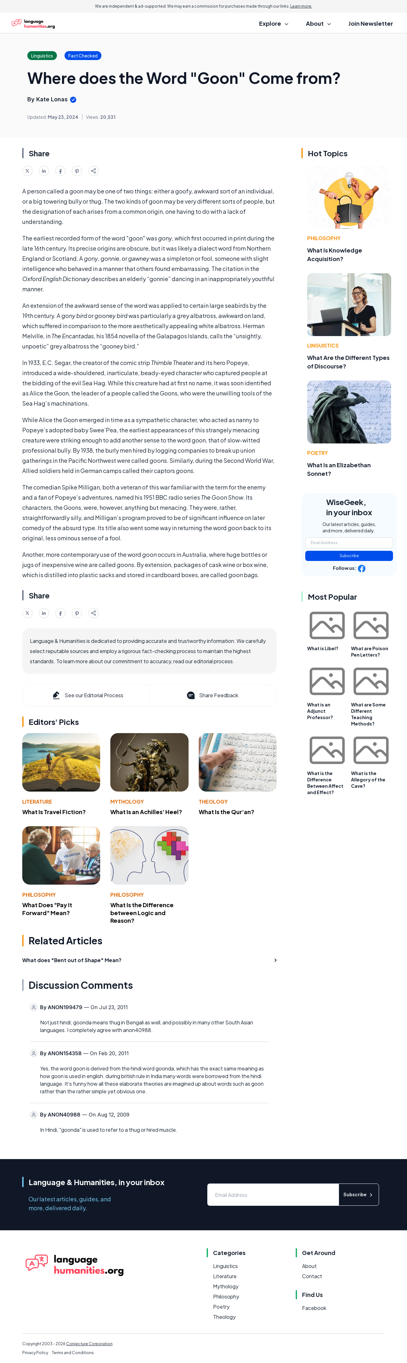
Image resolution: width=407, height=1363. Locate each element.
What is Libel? (322, 648)
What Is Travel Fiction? (54, 811)
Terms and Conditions (73, 1352)
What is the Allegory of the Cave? (368, 779)
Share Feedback (212, 695)
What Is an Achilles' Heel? (146, 811)
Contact (312, 1276)
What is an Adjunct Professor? (320, 711)
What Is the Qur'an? (226, 811)
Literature (37, 801)
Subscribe (349, 555)
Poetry (317, 452)
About (309, 1266)
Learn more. (301, 6)
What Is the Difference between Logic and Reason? (142, 912)
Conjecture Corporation (89, 1343)
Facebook (314, 1308)
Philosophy (39, 894)
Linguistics (323, 345)
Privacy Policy (35, 1352)
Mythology (127, 801)
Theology (213, 801)
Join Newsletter (370, 23)
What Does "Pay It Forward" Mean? (47, 908)
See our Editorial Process (87, 695)
